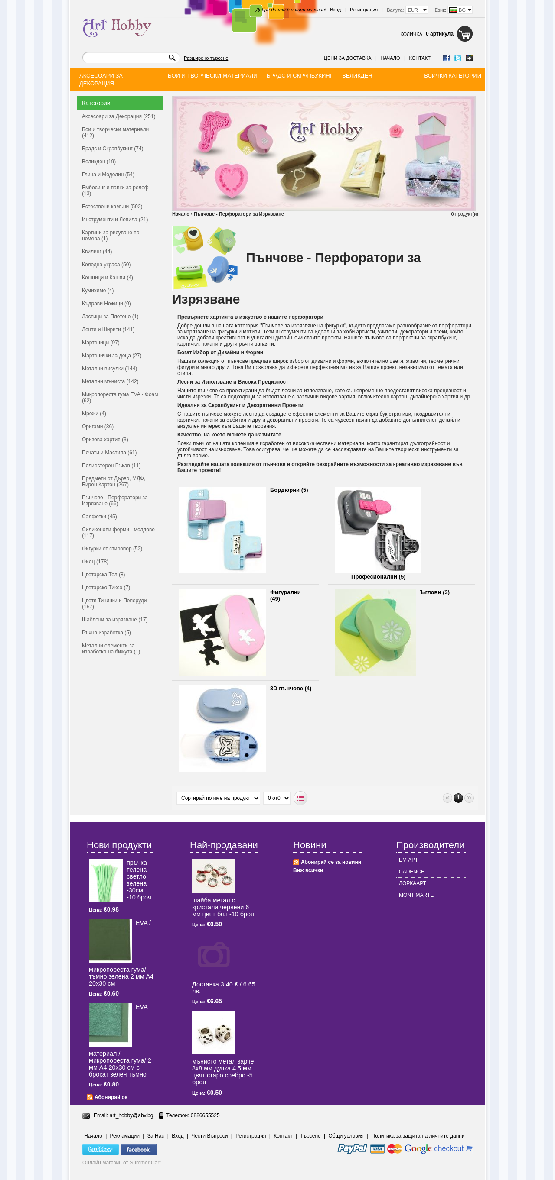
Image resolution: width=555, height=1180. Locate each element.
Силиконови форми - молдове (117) (118, 533)
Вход (335, 9)
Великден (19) (99, 161)
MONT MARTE (416, 895)
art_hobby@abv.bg (131, 1115)
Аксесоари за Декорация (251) (118, 116)
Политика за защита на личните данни (418, 1136)
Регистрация (364, 9)
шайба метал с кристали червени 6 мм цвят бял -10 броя (223, 907)
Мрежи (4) (94, 414)
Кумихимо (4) (98, 291)
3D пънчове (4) (290, 688)
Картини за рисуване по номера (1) (111, 236)
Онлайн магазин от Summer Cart (121, 1163)
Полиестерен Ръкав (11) (111, 465)
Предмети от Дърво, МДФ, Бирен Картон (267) (113, 481)
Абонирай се (111, 1097)
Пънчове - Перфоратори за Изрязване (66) (115, 501)
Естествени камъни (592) (112, 207)
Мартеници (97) (101, 342)
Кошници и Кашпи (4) (107, 278)
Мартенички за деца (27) (112, 355)
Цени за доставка (348, 58)
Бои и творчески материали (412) (115, 132)
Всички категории (452, 75)
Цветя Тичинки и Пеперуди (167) (114, 604)
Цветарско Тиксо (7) (106, 588)
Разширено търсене (206, 58)
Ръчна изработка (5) (106, 633)
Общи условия (346, 1136)
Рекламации (125, 1136)
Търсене (310, 1136)
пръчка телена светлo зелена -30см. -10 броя (139, 880)
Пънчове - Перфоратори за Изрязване (239, 214)
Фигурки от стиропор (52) (112, 549)
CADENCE (411, 872)
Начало (390, 58)
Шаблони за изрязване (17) (115, 620)
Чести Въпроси (209, 1136)
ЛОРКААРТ (412, 883)
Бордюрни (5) (289, 490)
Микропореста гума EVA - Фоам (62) (120, 397)
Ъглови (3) (435, 592)
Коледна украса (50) (106, 265)
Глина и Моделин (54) (108, 174)
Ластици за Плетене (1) (110, 317)
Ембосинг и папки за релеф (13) (115, 190)
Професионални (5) (378, 576)
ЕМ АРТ (408, 860)
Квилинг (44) (97, 252)
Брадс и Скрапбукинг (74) (113, 148)
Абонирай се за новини (331, 862)
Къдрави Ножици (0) (106, 304)
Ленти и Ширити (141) (108, 330)
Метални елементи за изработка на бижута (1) (111, 649)
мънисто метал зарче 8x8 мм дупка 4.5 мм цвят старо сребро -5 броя (223, 1072)
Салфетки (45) (99, 517)
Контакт (420, 58)
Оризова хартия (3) (105, 439)
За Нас (155, 1136)
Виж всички (308, 870)
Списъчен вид (301, 798)
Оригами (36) (98, 427)
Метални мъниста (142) (110, 381)
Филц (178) (95, 562)
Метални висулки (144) (109, 368)
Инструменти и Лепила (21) (115, 220)
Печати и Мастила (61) (109, 452)
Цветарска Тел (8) (103, 575)
